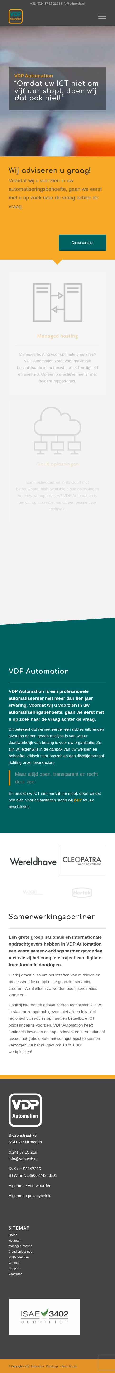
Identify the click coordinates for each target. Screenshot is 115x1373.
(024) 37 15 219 (23, 1152)
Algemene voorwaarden (30, 1186)
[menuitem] (99, 16)
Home (13, 1235)
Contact (14, 1262)
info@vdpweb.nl (73, 3)
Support (14, 1268)
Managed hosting (20, 1246)
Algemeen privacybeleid (30, 1195)
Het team (15, 1240)
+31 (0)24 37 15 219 (44, 3)
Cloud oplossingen (21, 1251)
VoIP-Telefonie (19, 1257)
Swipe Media (68, 1366)
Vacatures (15, 1274)
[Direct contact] (82, 243)
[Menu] (99, 16)
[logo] (48, 16)
